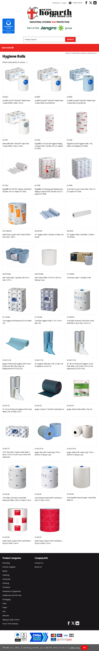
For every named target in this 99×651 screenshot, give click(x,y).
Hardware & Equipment (11, 591)
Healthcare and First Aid (11, 595)
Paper (83, 53)
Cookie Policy (74, 647)
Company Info (41, 558)
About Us (38, 567)
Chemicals (6, 579)
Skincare (5, 615)
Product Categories (72, 53)
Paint (4, 603)
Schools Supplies (9, 567)
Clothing (5, 583)
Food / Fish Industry (10, 623)
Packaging (6, 599)
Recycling (6, 563)
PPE (4, 611)
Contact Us (56, 3)
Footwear (6, 587)
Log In (64, 3)
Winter (5, 571)
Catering (5, 575)
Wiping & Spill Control (10, 619)
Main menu (8, 48)
